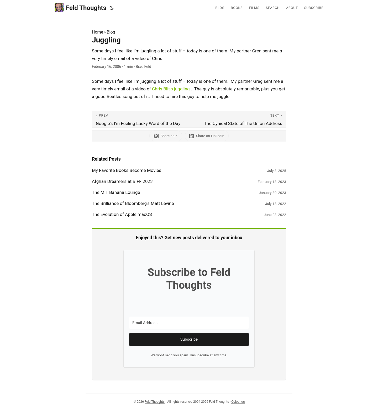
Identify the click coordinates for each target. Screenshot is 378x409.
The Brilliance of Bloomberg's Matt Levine (133, 203)
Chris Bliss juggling (171, 88)
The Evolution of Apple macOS (122, 214)
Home (97, 32)
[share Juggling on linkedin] (207, 135)
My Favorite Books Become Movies (126, 170)
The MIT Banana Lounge (116, 192)
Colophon (238, 401)
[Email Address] (189, 323)
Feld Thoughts (80, 7)
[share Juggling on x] (165, 135)
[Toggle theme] (111, 8)
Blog (111, 32)
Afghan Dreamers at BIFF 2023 (122, 181)
